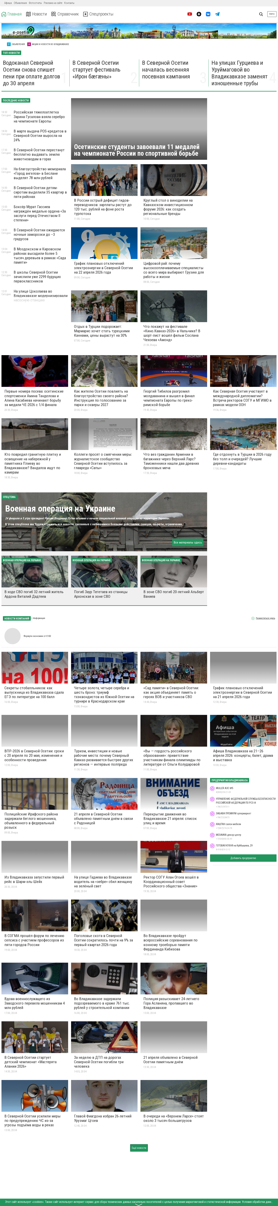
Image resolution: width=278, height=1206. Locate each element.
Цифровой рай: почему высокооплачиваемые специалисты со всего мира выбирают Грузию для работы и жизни (173, 270)
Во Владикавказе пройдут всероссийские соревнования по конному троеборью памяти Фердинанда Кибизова (170, 942)
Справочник (65, 14)
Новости (36, 14)
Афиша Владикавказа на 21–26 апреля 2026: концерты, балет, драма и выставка (243, 755)
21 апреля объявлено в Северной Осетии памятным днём (170, 1059)
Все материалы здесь (188, 542)
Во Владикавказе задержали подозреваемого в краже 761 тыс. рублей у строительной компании (102, 1003)
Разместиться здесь (265, 618)
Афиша (8, 2)
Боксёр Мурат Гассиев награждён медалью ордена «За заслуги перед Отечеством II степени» (40, 213)
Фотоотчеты (35, 2)
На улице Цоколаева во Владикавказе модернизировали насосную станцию (41, 295)
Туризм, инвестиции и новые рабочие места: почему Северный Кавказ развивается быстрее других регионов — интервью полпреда (103, 758)
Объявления (20, 2)
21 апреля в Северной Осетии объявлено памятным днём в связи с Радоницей (103, 818)
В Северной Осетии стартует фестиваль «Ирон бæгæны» (96, 69)
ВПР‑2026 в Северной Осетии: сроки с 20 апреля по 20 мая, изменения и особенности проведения (34, 755)
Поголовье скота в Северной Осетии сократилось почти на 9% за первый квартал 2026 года (103, 940)
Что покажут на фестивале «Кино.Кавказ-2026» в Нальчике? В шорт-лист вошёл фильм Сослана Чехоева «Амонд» (171, 333)
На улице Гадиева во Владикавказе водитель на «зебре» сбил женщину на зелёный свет (103, 881)
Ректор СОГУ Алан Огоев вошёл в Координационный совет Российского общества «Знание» (171, 881)
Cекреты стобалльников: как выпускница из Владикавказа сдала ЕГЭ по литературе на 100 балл (34, 692)
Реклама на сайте (53, 2)
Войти (272, 14)
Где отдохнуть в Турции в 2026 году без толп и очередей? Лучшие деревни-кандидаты (242, 458)
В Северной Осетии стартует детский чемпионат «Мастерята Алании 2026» (30, 1062)
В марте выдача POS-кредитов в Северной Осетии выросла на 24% (40, 135)
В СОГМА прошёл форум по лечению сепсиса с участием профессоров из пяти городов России (34, 940)
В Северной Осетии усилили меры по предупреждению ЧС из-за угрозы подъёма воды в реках (32, 1120)
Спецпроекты (98, 14)
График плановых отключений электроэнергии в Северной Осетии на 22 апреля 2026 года (103, 268)
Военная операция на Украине (60, 508)
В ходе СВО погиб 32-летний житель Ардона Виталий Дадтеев (34, 594)
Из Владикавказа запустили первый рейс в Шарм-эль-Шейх (34, 879)
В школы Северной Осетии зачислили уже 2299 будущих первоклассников (37, 276)
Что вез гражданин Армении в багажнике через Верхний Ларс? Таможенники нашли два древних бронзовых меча (171, 461)
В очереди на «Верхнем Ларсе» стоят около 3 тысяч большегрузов (173, 1118)
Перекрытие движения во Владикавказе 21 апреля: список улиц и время (170, 818)
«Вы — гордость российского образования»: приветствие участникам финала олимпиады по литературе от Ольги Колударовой (171, 758)
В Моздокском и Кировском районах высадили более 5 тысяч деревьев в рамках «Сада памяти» (40, 256)
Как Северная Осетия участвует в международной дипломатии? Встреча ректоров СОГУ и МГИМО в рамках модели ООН (242, 398)
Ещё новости (139, 1147)
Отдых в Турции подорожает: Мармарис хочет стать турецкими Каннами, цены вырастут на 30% (102, 331)
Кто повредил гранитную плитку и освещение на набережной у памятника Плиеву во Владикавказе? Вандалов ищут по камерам (32, 463)
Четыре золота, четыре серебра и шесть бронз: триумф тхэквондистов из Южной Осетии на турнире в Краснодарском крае (104, 694)
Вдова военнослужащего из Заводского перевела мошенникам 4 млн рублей (34, 1003)
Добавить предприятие (243, 858)
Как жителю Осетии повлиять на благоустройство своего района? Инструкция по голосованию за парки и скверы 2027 (101, 398)
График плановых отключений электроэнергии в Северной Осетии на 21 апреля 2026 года (242, 692)
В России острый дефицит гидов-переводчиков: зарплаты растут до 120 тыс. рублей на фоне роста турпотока (103, 207)
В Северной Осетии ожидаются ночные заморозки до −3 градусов (39, 234)
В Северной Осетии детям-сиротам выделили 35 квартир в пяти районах (40, 192)
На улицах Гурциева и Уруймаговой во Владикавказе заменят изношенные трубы (240, 73)
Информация (39, 618)
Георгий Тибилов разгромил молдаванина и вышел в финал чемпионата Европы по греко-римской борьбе (169, 398)
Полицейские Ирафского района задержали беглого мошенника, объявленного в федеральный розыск (31, 821)
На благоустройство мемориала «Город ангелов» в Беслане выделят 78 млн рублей (40, 173)
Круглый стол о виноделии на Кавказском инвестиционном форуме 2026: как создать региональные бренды (168, 207)
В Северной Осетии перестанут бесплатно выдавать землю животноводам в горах (39, 154)
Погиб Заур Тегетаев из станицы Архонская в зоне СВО (101, 594)
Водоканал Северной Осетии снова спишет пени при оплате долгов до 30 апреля (31, 73)
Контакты (69, 2)
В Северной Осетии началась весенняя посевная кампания (166, 69)
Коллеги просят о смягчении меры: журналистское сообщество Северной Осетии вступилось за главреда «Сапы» (103, 461)
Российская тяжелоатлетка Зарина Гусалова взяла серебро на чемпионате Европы (39, 116)
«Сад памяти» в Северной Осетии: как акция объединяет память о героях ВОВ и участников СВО (171, 692)
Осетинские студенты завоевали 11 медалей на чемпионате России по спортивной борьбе (137, 150)
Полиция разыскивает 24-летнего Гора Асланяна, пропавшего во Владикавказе (171, 1003)
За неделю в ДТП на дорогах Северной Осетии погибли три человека (99, 1062)
